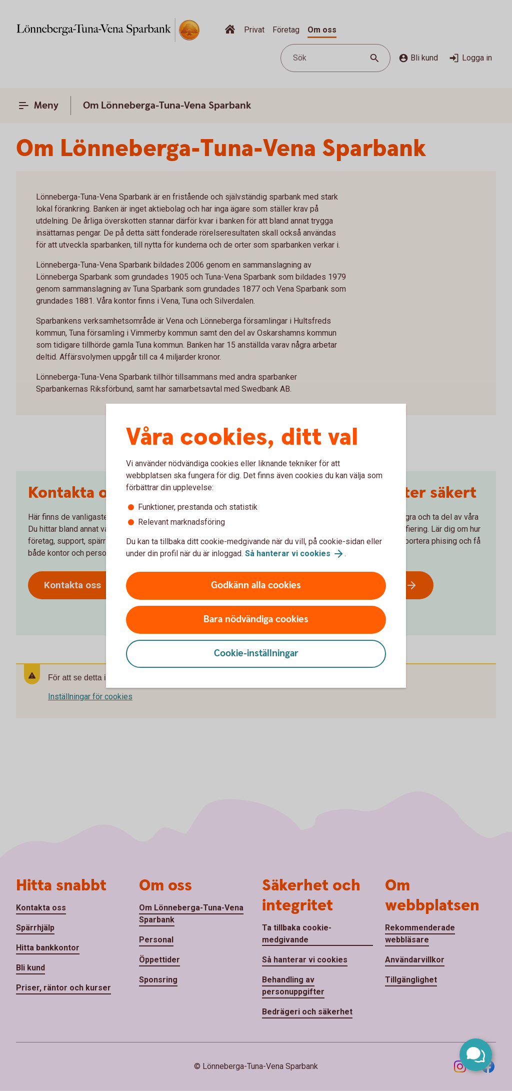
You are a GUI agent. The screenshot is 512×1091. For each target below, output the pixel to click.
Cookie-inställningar (256, 653)
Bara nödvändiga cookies (256, 619)
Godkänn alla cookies (256, 585)
